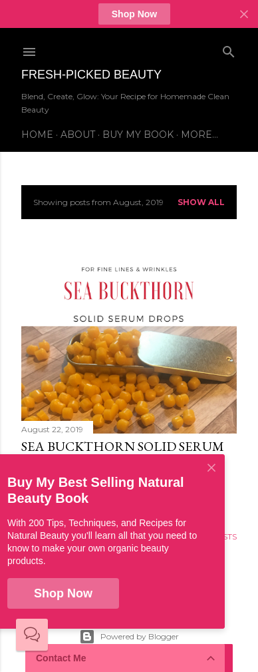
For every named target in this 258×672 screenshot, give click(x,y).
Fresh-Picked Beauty (91, 74)
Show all (201, 202)
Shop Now (134, 14)
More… (199, 135)
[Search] (229, 49)
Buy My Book (138, 135)
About (78, 135)
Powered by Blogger (129, 637)
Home (37, 135)
